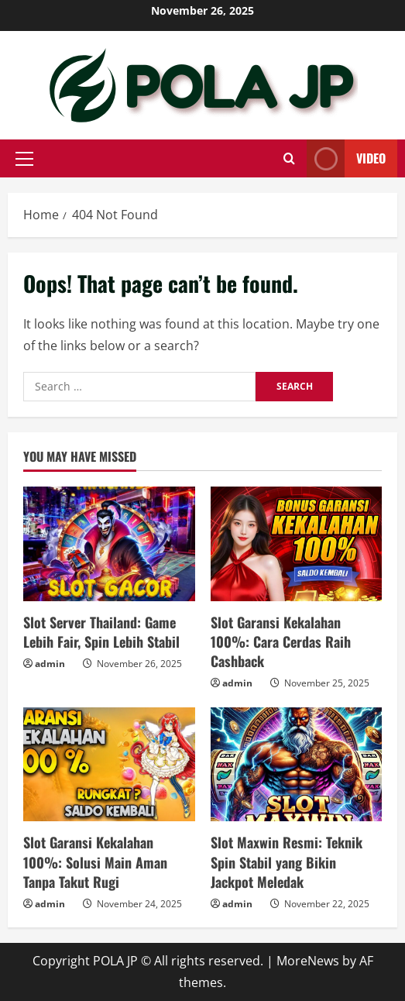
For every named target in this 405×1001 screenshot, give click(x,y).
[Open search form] (289, 158)
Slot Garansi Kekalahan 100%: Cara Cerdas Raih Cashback (281, 641)
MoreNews (307, 960)
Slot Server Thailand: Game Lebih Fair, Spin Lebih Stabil (101, 632)
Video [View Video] (346, 158)
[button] (24, 159)
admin (50, 663)
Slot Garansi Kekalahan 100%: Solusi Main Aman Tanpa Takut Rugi (95, 861)
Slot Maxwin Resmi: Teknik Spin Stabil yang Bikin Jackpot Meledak (286, 861)
